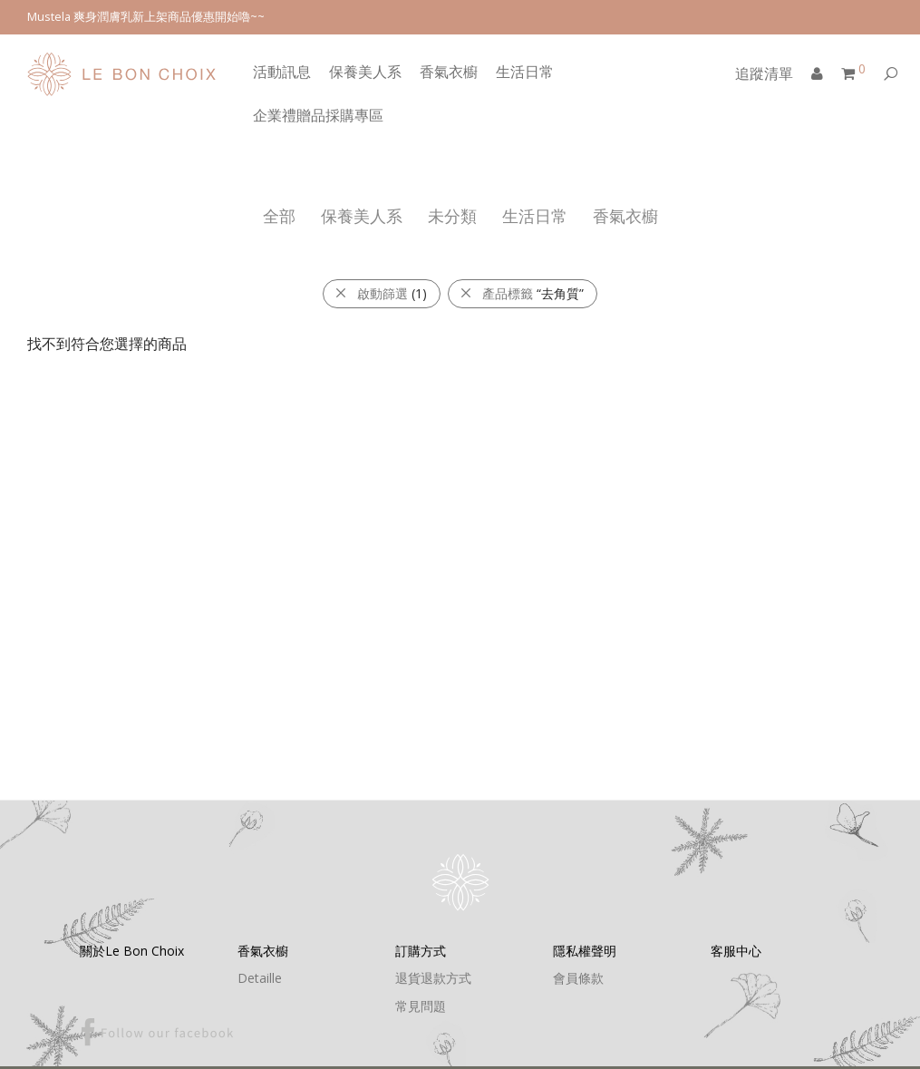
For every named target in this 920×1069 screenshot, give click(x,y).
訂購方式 (420, 950)
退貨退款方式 (433, 977)
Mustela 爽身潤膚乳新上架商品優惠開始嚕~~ (146, 16)
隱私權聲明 (584, 950)
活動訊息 (282, 72)
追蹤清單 (764, 73)
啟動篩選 (380, 293)
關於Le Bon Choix (132, 950)
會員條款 (578, 977)
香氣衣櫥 (449, 72)
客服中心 (736, 950)
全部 (279, 216)
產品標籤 (522, 293)
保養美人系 (365, 72)
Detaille (259, 977)
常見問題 (420, 1006)
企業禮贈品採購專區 (318, 115)
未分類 (452, 216)
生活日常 (525, 72)
